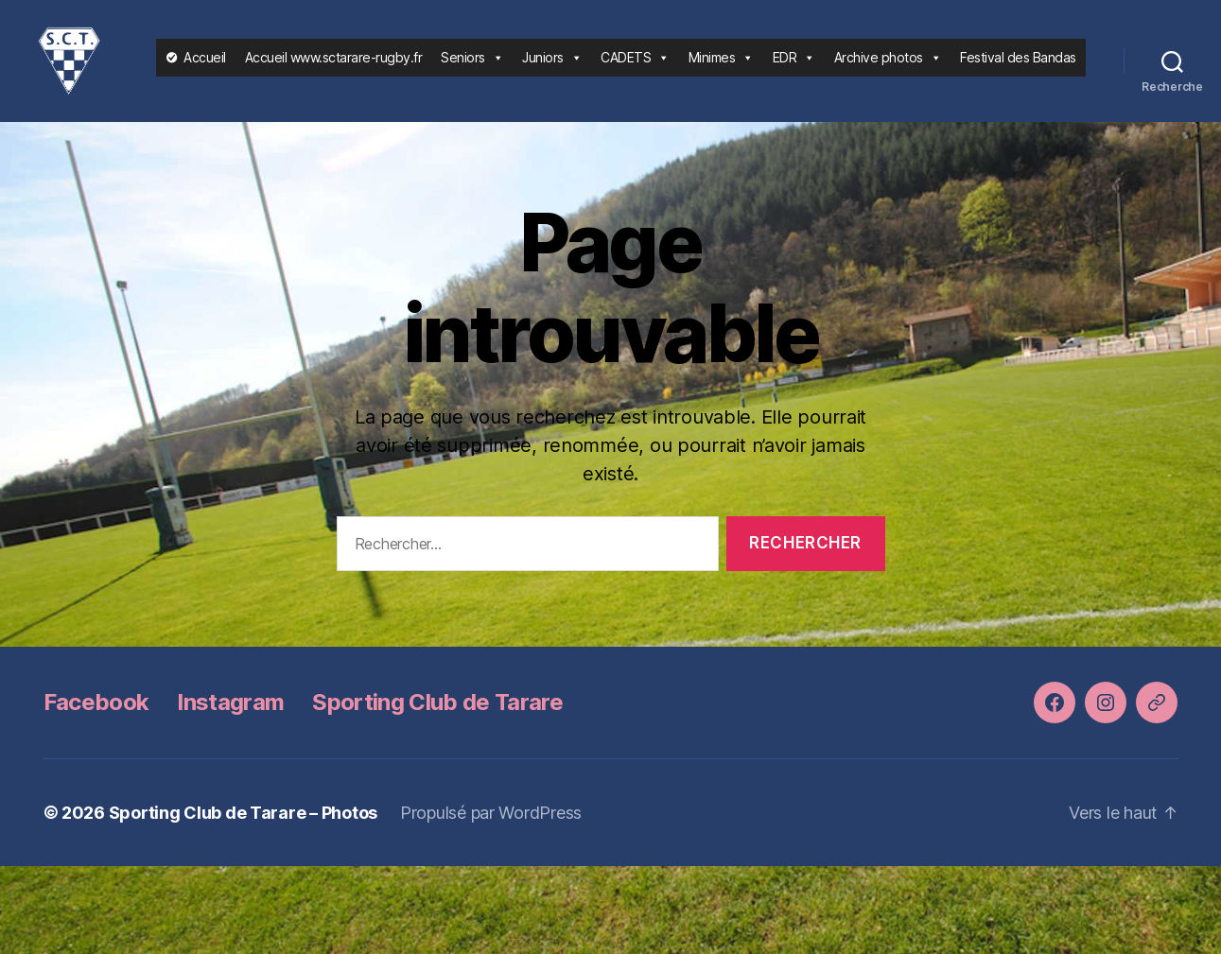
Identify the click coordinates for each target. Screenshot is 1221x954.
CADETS (635, 65)
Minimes (721, 65)
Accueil (204, 65)
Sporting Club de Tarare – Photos (243, 829)
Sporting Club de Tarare (437, 718)
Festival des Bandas (1018, 65)
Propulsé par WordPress (491, 829)
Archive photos (888, 65)
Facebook (96, 718)
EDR (794, 65)
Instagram (230, 718)
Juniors (552, 65)
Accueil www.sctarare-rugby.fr (334, 65)
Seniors (472, 65)
